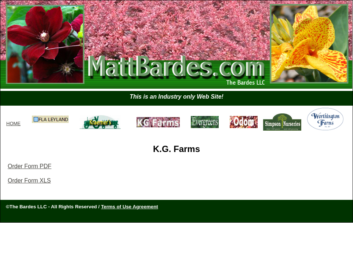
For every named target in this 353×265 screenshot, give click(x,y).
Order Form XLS (29, 180)
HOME (13, 123)
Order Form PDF (29, 166)
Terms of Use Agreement (129, 206)
